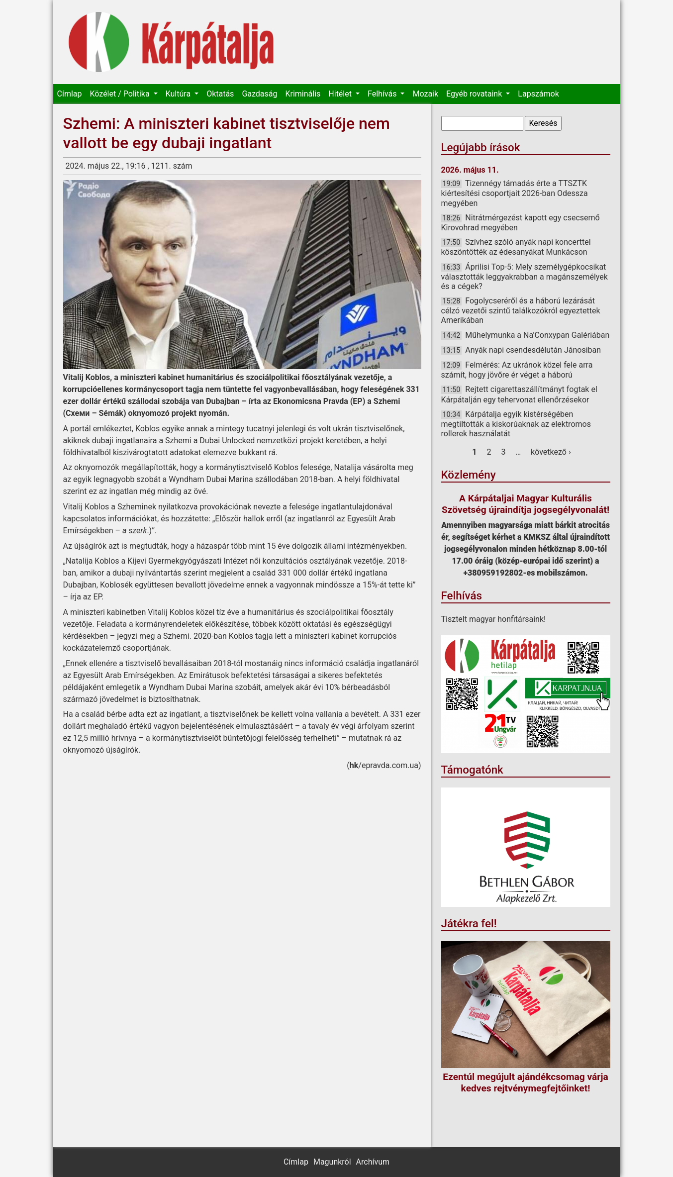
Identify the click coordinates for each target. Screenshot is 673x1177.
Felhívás (383, 93)
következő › (551, 452)
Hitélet (341, 93)
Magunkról (332, 1162)
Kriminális (302, 93)
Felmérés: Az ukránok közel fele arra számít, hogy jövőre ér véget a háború (517, 370)
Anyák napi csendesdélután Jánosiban (533, 350)
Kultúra (179, 93)
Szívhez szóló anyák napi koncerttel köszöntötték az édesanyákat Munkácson (516, 247)
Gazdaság (259, 93)
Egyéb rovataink (475, 93)
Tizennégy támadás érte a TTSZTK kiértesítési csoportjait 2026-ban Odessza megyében (514, 193)
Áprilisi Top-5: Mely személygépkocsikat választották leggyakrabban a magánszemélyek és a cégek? (524, 276)
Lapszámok (538, 93)
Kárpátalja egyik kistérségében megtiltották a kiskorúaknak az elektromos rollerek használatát (516, 423)
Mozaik (425, 93)
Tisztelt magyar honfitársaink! (493, 619)
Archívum (372, 1162)
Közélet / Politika (120, 93)
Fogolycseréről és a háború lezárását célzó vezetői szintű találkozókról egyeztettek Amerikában (520, 310)
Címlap (69, 93)
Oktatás (220, 93)
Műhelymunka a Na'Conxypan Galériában (537, 335)
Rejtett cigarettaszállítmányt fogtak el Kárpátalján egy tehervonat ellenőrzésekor (519, 394)
